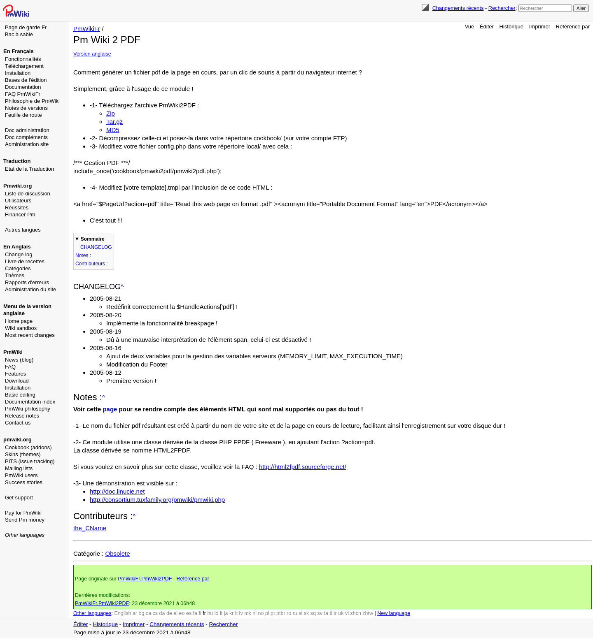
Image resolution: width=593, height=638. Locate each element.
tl (330, 613)
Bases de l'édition (26, 80)
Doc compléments (26, 137)
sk (306, 613)
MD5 (112, 129)
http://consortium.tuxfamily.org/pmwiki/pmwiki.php (157, 499)
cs (155, 613)
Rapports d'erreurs (27, 282)
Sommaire (93, 239)
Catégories (18, 268)
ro (289, 613)
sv (319, 613)
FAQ (10, 367)
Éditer (487, 26)
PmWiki (13, 352)
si (300, 613)
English (122, 613)
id (217, 613)
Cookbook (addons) (28, 447)
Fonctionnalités (23, 59)
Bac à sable (19, 34)
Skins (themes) (23, 454)
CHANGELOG (96, 247)
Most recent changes (30, 335)
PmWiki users (21, 475)
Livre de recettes (24, 261)
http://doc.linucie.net (117, 491)
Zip (110, 113)
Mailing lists (19, 468)
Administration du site (30, 289)
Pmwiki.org (17, 186)
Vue (469, 26)
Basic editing (20, 395)
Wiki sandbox (21, 328)
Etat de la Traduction (29, 169)
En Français (18, 51)
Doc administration (27, 130)
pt (273, 613)
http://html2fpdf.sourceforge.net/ (302, 466)
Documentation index (30, 402)
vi (347, 613)
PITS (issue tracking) (30, 461)
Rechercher (502, 8)
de (169, 613)
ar (135, 613)
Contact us (17, 423)
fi (200, 613)
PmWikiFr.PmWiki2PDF (145, 579)
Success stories (23, 482)
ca (148, 613)
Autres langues (23, 230)
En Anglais (17, 247)
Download (17, 381)
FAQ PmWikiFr (22, 94)
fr (204, 613)
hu (210, 613)
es (188, 613)
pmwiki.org (17, 439)
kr (231, 613)
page (110, 409)
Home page (19, 321)
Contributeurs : (91, 264)
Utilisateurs (18, 200)
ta (326, 613)
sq (313, 613)
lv (241, 613)
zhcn (355, 613)
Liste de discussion (27, 193)
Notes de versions (26, 108)
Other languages (24, 535)
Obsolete (117, 553)
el (175, 613)
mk (247, 613)
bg (141, 613)
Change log (19, 254)
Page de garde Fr (26, 27)
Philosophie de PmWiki (32, 101)
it (221, 613)
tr (335, 613)
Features (15, 374)
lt (236, 613)
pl (267, 613)
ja (226, 613)
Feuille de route (23, 115)
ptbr (280, 613)
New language (393, 613)
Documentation (23, 87)
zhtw (367, 613)
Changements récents (458, 8)
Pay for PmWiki (23, 513)
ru (295, 613)
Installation (17, 73)
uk (340, 613)
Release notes (22, 416)
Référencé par (573, 26)
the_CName (89, 527)
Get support (19, 497)
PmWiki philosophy (27, 409)
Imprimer (539, 26)
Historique (512, 26)
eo (182, 613)
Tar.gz (114, 121)
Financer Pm (20, 214)
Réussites (16, 207)
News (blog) (19, 360)
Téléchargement (24, 66)
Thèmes (14, 275)
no (261, 613)
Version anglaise (92, 54)
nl (254, 613)
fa (195, 613)
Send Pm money (24, 520)
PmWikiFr (86, 28)
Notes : (83, 255)
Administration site (27, 144)
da (162, 613)
